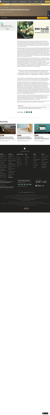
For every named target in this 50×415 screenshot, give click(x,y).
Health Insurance (19, 162)
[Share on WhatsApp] (24, 112)
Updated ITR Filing (3, 177)
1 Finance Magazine (45, 162)
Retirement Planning (3, 167)
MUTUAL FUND (2, 135)
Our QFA (26, 162)
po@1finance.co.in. (32, 199)
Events (26, 164)
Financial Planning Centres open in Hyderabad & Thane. (26, 4)
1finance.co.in (26, 192)
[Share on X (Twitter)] (27, 112)
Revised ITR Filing (3, 175)
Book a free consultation (43, 17)
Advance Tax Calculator (12, 158)
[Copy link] (31, 112)
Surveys (34, 162)
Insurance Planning (3, 160)
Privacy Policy (35, 165)
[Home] (0, 7)
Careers (26, 161)
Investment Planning (3, 158)
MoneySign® (27, 157)
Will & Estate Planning (3, 165)
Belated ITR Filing (2, 173)
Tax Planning (2, 162)
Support (34, 157)
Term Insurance (19, 164)
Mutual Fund (19, 161)
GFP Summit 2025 (44, 157)
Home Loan (18, 157)
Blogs (26, 159)
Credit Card (18, 159)
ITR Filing (1, 171)
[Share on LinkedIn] (29, 112)
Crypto (18, 166)
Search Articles (4, 17)
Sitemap (34, 167)
